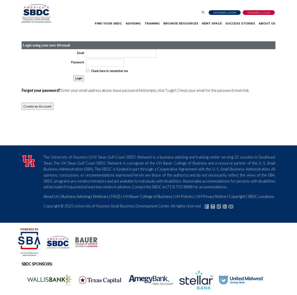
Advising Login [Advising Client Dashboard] (224, 12)
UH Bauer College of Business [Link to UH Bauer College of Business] (147, 196)
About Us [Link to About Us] (51, 196)
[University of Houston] (29, 160)
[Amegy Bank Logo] (148, 279)
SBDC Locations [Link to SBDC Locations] (261, 196)
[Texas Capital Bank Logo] (97, 279)
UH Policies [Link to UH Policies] (184, 196)
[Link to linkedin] (213, 206)
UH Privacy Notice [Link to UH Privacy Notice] (211, 196)
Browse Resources (180, 23)
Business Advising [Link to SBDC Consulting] (75, 196)
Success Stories (240, 23)
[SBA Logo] (29, 241)
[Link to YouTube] (231, 206)
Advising (133, 23)
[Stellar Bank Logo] (194, 279)
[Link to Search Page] (203, 12)
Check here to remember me (109, 71)
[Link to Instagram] (225, 206)
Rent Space (212, 23)
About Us (267, 23)
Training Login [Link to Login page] (258, 12)
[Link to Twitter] (219, 206)
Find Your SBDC (108, 23)
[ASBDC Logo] (55, 241)
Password (77, 62)
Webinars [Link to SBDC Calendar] (101, 196)
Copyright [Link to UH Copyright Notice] (237, 196)
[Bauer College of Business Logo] (84, 241)
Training (152, 23)
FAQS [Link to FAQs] (115, 196)
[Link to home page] (36, 14)
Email (80, 53)
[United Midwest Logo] (239, 279)
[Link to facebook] (207, 206)
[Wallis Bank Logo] (47, 279)
